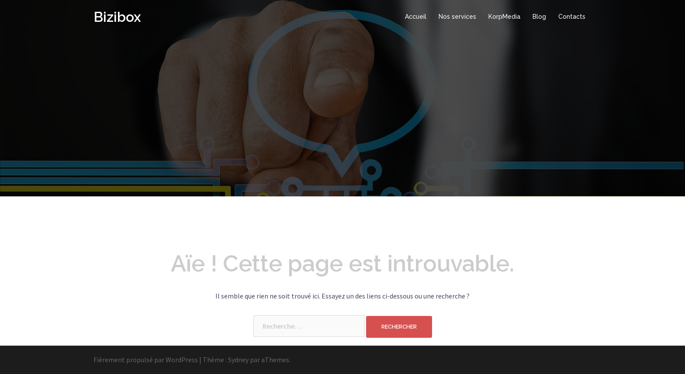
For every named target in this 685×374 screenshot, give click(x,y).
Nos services (457, 16)
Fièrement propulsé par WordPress (145, 359)
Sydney (238, 359)
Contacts (571, 16)
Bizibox (117, 17)
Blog (539, 16)
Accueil (415, 16)
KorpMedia (504, 16)
